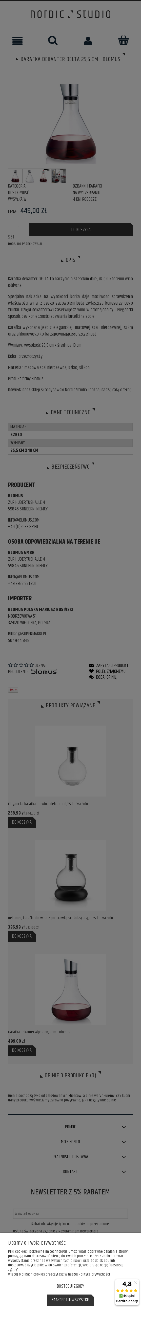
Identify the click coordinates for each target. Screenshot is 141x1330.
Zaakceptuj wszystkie (70, 1300)
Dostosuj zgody (70, 1286)
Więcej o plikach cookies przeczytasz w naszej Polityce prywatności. (59, 1274)
